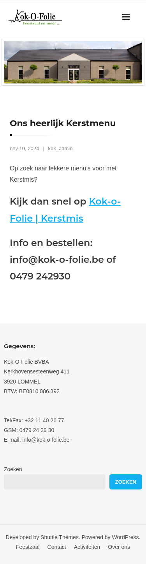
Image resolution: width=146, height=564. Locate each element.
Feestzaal (28, 547)
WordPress (125, 537)
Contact (56, 547)
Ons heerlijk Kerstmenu (63, 123)
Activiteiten (87, 547)
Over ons (119, 547)
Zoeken (13, 469)
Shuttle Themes (59, 537)
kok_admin (60, 148)
